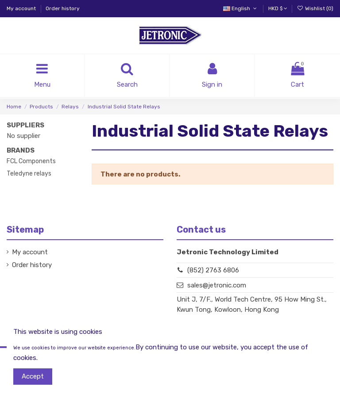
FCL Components (31, 161)
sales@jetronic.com (216, 285)
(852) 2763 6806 (213, 270)
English (240, 8)
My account (22, 8)
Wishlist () (315, 8)
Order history (63, 8)
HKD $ (277, 8)
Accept (33, 376)
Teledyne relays (29, 173)
